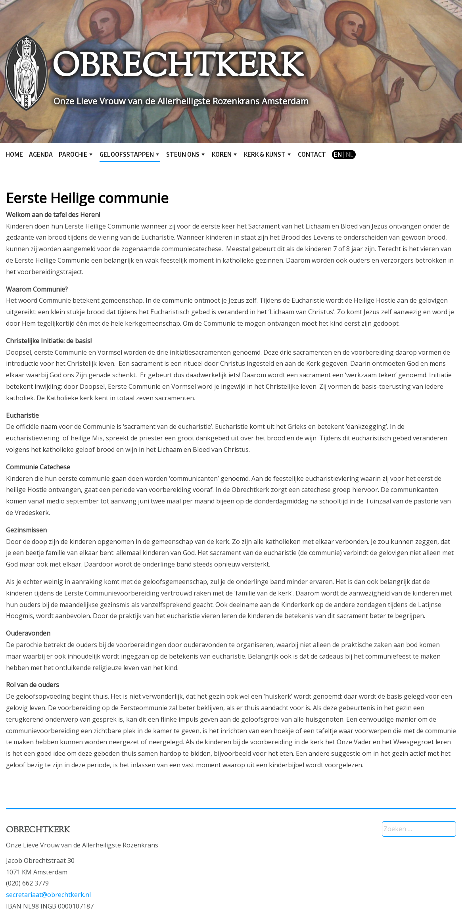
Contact (312, 154)
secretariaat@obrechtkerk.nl (48, 894)
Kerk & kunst (265, 154)
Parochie (73, 154)
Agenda (41, 154)
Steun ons (182, 154)
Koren (222, 154)
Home (14, 154)
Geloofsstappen (127, 154)
